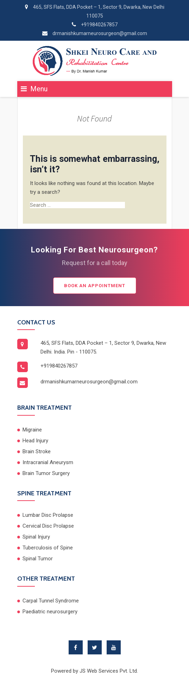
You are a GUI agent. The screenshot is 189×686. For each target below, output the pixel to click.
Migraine (32, 430)
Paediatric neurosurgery (50, 611)
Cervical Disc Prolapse (48, 526)
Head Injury (35, 440)
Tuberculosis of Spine (48, 548)
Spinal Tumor (38, 558)
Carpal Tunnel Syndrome (51, 601)
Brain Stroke (37, 451)
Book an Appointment (94, 285)
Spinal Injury (36, 537)
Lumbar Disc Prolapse (48, 515)
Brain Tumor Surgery (46, 473)
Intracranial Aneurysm (48, 462)
